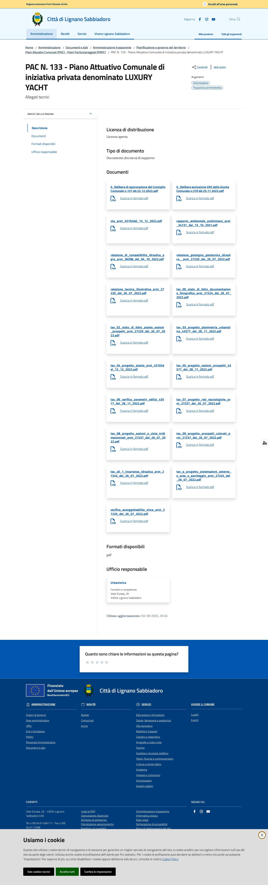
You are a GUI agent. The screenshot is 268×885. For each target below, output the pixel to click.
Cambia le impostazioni (98, 872)
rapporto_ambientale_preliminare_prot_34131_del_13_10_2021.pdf (203, 224)
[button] (237, 19)
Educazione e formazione (150, 729)
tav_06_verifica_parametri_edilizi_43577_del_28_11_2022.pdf (137, 409)
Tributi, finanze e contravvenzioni (154, 772)
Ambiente (141, 783)
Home (29, 47)
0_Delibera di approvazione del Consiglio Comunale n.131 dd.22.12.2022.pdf (138, 189)
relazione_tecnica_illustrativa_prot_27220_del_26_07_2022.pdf (137, 295)
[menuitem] (41, 34)
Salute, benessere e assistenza (153, 734)
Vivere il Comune (203, 718)
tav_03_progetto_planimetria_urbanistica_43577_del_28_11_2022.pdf (203, 334)
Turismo (140, 761)
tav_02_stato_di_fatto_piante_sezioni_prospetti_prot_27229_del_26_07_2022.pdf (138, 337)
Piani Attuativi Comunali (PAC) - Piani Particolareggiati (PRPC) (65, 52)
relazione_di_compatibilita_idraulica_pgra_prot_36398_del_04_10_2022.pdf (137, 259)
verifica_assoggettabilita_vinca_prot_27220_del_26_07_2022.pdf (138, 524)
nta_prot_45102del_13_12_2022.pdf (136, 222)
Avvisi (84, 739)
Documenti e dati (77, 47)
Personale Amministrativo (40, 756)
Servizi (146, 718)
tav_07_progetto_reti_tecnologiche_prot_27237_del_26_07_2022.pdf (203, 409)
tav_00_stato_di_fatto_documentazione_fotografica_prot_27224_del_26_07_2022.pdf (203, 297)
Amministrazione (49, 47)
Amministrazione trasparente (112, 47)
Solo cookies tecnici (38, 872)
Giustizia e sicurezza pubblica (152, 767)
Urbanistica (118, 596)
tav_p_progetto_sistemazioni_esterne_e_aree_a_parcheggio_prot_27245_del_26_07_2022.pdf (203, 486)
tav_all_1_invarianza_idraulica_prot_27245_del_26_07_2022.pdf (137, 484)
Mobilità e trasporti (146, 745)
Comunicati (87, 734)
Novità (91, 718)
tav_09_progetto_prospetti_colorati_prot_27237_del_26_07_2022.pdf (203, 444)
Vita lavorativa (144, 739)
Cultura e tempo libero (148, 778)
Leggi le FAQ (88, 825)
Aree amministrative (37, 734)
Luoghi (195, 728)
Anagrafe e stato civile (149, 756)
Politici (29, 750)
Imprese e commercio (148, 789)
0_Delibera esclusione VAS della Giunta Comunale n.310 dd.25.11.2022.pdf (202, 189)
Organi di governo (36, 729)
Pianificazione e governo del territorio (161, 47)
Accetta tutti (67, 872)
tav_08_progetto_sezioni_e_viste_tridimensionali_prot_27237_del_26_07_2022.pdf (138, 447)
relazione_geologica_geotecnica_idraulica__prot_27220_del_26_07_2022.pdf (203, 259)
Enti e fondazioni (35, 745)
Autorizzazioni (144, 794)
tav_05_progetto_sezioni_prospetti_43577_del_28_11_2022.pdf (203, 374)
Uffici (29, 739)
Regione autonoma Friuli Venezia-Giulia (46, 4)
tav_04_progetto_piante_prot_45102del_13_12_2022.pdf (137, 374)
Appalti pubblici (144, 800)
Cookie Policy (170, 859)
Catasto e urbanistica (148, 750)
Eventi (194, 734)
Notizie (85, 729)
